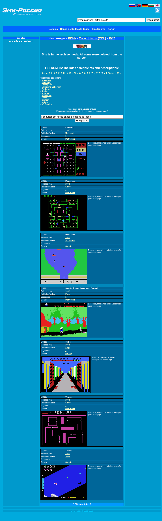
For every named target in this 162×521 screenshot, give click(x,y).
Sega (67, 348)
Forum (111, 29)
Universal (69, 133)
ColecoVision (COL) (92, 38)
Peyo (67, 294)
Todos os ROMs (115, 73)
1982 (112, 38)
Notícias (53, 29)
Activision (70, 240)
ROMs (72, 38)
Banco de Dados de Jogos (75, 29)
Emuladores (98, 29)
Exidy (67, 187)
